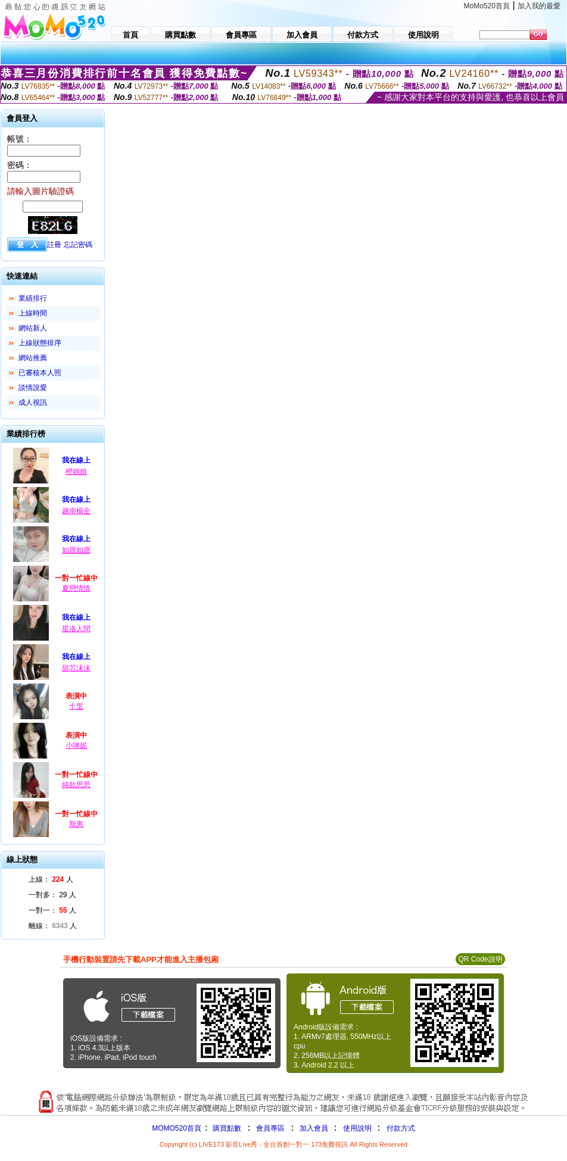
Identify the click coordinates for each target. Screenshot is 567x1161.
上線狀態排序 (39, 343)
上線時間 (32, 313)
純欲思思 (76, 785)
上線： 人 (51, 879)
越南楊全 (76, 511)
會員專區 (270, 1128)
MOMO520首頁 (176, 1128)
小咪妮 (76, 745)
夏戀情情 (76, 588)
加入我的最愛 (539, 6)
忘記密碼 (78, 245)
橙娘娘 (76, 471)
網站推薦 (32, 358)
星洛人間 (76, 629)
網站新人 (32, 328)
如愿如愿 (76, 550)
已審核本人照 (39, 373)
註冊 (54, 245)
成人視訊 (32, 402)
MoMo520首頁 (487, 6)
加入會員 (314, 1128)
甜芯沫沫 (76, 668)
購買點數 (226, 1128)
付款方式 (401, 1128)
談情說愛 (32, 387)
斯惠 (76, 824)
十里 (76, 706)
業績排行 (32, 298)
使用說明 (357, 1128)
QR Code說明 (480, 959)
